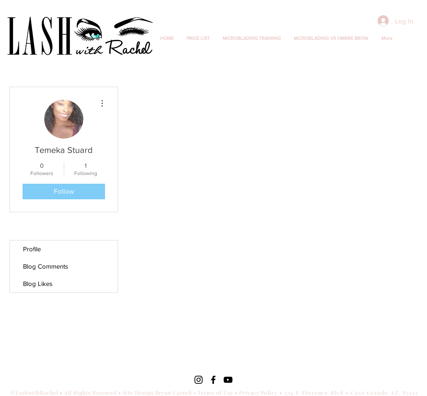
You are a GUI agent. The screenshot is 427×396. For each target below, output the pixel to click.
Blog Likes (38, 283)
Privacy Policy (258, 392)
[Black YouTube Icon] (228, 379)
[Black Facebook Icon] (213, 379)
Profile (32, 249)
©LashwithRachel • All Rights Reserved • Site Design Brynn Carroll (102, 392)
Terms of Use (215, 392)
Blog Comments (45, 266)
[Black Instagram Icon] (198, 379)
